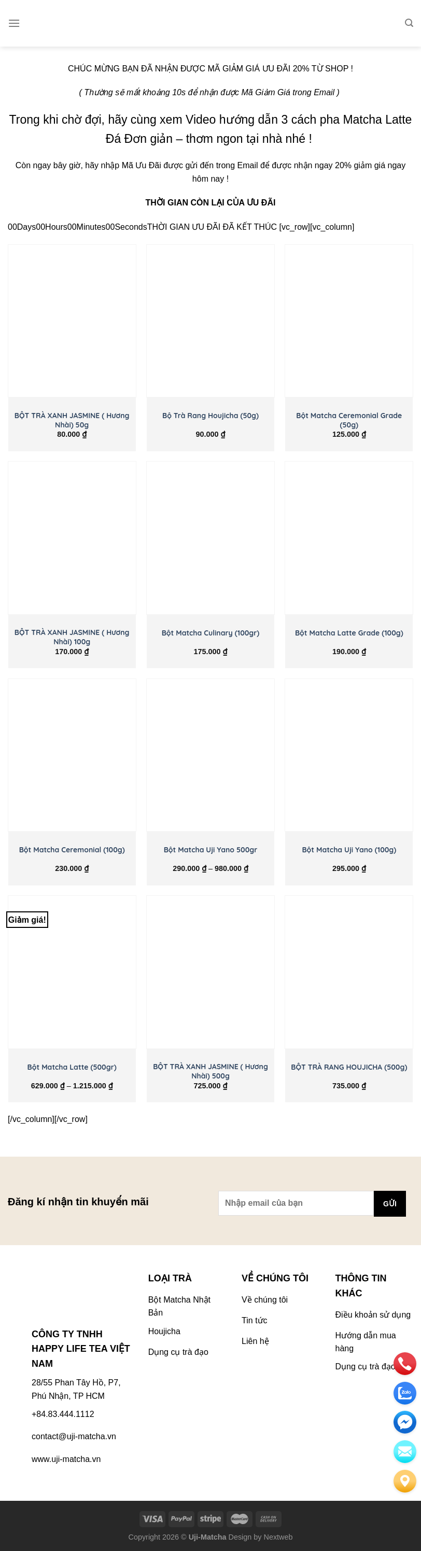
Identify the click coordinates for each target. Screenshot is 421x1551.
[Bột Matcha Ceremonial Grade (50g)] (349, 321)
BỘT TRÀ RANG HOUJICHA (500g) (349, 1067)
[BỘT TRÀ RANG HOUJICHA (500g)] (349, 972)
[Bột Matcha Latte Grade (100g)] (349, 538)
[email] (405, 1422)
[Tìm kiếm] (409, 23)
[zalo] (405, 1393)
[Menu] (14, 23)
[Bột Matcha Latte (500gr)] (72, 972)
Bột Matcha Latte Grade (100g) (349, 633)
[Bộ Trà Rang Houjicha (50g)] (210, 321)
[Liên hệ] (405, 1481)
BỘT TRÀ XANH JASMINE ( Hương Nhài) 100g (72, 637)
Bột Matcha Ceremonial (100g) (72, 849)
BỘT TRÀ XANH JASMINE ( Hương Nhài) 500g (210, 1071)
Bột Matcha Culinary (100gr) (211, 633)
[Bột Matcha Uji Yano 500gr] (210, 755)
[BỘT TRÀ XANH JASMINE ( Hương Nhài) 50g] (72, 321)
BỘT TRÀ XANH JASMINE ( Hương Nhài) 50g (72, 420)
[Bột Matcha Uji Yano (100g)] (349, 755)
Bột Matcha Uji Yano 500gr (211, 849)
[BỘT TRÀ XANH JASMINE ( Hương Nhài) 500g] (210, 972)
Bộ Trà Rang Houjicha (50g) (210, 415)
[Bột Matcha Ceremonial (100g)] (72, 755)
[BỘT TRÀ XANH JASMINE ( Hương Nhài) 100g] (72, 538)
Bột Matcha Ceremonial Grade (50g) (349, 420)
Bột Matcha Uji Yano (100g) (349, 849)
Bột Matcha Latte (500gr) (72, 1067)
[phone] (405, 1363)
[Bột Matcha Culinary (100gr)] (210, 538)
